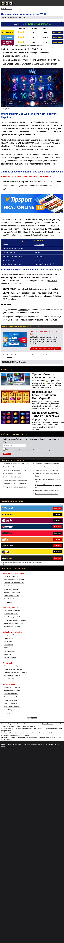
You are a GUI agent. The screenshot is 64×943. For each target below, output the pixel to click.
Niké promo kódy (9, 679)
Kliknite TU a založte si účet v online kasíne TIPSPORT (27, 176)
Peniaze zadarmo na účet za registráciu (15, 620)
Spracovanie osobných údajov (31, 744)
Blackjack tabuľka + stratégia (12, 687)
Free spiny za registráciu (11, 613)
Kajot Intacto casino (9, 651)
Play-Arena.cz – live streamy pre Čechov (46, 494)
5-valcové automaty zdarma (12, 592)
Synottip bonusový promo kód (12, 675)
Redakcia (22, 17)
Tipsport (37, 252)
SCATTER (52, 281)
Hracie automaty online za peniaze (14, 582)
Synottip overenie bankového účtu (13, 697)
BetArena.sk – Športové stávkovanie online (15, 480)
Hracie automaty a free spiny (12, 626)
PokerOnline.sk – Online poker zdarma (14, 467)
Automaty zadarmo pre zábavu (12, 586)
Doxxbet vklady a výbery (11, 693)
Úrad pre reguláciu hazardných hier (35, 737)
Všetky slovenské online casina (13, 635)
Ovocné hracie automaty (11, 589)
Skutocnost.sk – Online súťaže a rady (45, 467)
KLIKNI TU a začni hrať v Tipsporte (45, 349)
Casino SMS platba (9, 710)
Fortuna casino (8, 641)
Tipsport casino (8, 638)
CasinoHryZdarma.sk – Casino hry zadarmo (15, 470)
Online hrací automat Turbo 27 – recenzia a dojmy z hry (45, 416)
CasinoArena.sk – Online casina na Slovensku (16, 463)
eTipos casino (8, 654)
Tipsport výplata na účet (10, 703)
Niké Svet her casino (10, 657)
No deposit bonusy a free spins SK (14, 623)
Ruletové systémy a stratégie (12, 690)
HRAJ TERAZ (57, 32)
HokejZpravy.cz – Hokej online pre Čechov (47, 490)
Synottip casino (8, 644)
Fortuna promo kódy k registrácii (13, 669)
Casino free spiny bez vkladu (12, 617)
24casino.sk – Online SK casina (12, 477)
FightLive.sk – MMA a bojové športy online (47, 463)
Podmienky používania (14, 744)
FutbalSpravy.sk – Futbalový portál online (14, 487)
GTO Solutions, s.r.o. (7, 747)
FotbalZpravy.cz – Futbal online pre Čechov (47, 470)
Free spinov (23, 310)
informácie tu (9, 357)
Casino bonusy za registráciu (12, 610)
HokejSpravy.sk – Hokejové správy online (14, 483)
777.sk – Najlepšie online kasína (12, 473)
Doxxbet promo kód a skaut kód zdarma (15, 672)
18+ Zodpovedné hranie (49, 744)
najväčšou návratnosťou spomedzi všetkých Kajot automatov (28, 235)
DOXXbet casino (8, 648)
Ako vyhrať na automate (11, 576)
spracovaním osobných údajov (22, 450)
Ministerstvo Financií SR (18, 737)
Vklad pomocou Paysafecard (12, 706)
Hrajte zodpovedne (36, 354)
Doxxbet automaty (9, 599)
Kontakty (3, 744)
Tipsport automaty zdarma (11, 595)
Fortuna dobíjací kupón (10, 700)
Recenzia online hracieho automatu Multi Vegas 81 (44, 395)
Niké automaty (8, 602)
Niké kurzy (7, 713)
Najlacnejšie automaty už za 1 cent (14, 579)
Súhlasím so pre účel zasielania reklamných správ (29, 450)
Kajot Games (39, 245)
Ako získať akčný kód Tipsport (12, 666)
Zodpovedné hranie (51, 737)
